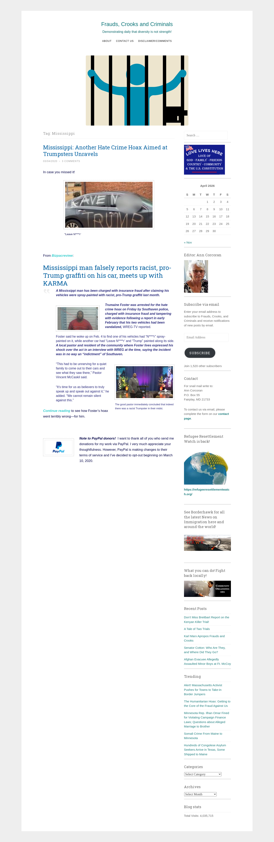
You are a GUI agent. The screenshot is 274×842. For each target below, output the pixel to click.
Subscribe (199, 353)
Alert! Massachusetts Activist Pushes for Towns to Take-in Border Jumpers (203, 689)
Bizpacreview (62, 255)
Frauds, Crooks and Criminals (137, 24)
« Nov (188, 242)
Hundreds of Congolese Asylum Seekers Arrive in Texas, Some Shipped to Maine (205, 749)
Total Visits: (192, 815)
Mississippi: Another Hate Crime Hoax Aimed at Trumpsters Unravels (105, 150)
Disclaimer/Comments (155, 41)
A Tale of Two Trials (197, 629)
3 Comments (71, 161)
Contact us (125, 41)
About (107, 41)
